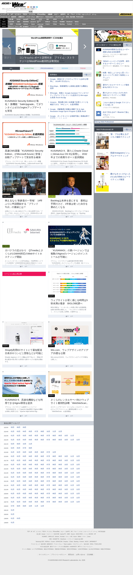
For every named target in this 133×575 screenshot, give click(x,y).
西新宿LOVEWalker (60, 549)
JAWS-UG (51, 536)
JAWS (11, 24)
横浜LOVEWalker (49, 549)
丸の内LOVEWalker (94, 549)
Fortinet (69, 24)
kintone (26, 24)
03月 (18, 431)
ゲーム (94, 14)
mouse (18, 19)
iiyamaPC (25, 19)
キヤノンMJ (18, 26)
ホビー (56, 14)
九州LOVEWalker (83, 549)
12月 (60, 431)
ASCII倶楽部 (126, 14)
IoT (12, 14)
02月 (18, 435)
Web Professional (19, 5)
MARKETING (29, 68)
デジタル (32, 14)
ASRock (47, 21)
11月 (54, 431)
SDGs (67, 17)
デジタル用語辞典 (64, 546)
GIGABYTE (33, 21)
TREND (83, 68)
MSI (48, 19)
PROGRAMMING (47, 68)
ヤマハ (77, 24)
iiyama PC (63, 534)
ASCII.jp (6, 3)
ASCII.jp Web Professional (104, 122)
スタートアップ (86, 14)
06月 (42, 435)
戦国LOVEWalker (105, 549)
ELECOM (11, 21)
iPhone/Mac (41, 14)
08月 (18, 427)
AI (8, 14)
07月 (36, 431)
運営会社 (71, 554)
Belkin (77, 21)
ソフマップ (33, 26)
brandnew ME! (40, 26)
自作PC (63, 14)
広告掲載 (90, 554)
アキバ (73, 14)
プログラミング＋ (78, 544)
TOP (28, 531)
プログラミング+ (60, 17)
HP (62, 19)
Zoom (84, 24)
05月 (12, 427)
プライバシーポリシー (58, 554)
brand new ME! (79, 539)
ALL (11, 68)
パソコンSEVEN (40, 19)
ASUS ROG (26, 21)
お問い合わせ (80, 554)
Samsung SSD (40, 541)
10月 (48, 431)
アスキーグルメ (30, 17)
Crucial (55, 21)
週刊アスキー (40, 17)
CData (55, 24)
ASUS (55, 19)
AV (68, 14)
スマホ (78, 14)
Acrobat (18, 24)
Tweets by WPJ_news (102, 125)
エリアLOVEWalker (37, 549)
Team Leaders (68, 544)
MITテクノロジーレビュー (85, 546)
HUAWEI (62, 21)
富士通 (11, 19)
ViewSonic (69, 21)
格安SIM (13, 17)
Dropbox (48, 24)
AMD (18, 21)
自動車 (50, 14)
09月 (24, 427)
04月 (24, 431)
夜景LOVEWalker (72, 549)
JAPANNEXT (26, 26)
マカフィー (11, 26)
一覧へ (86, 75)
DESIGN (65, 68)
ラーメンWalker (26, 549)
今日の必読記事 (44, 546)
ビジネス (18, 14)
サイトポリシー (44, 554)
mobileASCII (73, 546)
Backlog (62, 24)
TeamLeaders (49, 17)
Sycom (33, 19)
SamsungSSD (39, 22)
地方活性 (72, 17)
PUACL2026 (79, 17)
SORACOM (59, 541)
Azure (33, 24)
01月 (12, 431)
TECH (25, 14)
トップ (3, 14)
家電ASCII (21, 17)
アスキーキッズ (5, 17)
